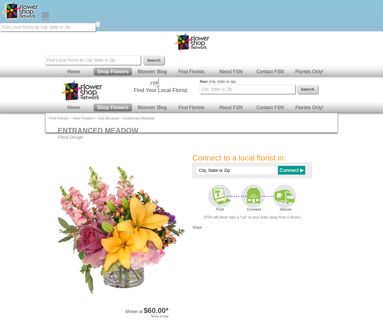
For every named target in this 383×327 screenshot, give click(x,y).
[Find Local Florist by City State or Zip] (48, 27)
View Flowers (83, 118)
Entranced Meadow (139, 118)
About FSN (230, 71)
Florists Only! (309, 71)
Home (73, 71)
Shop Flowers (113, 71)
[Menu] (45, 20)
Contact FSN (270, 71)
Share (197, 227)
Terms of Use (159, 316)
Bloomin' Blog (152, 71)
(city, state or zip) (218, 82)
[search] (98, 24)
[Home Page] (20, 20)
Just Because (108, 118)
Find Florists (191, 71)
